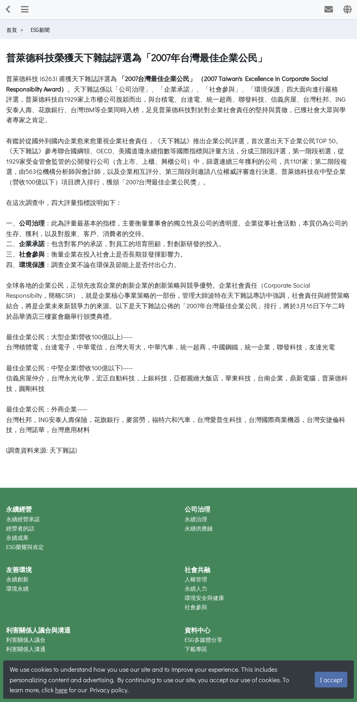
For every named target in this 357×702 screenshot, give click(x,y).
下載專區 (196, 649)
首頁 (11, 30)
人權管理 (196, 579)
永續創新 (17, 579)
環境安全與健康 (204, 598)
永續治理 (196, 519)
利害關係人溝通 (26, 649)
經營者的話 (20, 528)
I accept (331, 679)
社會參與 (196, 607)
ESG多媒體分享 (203, 640)
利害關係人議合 (26, 640)
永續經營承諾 (23, 519)
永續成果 (17, 537)
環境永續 (17, 588)
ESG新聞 (39, 30)
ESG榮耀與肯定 (25, 547)
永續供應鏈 (199, 528)
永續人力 (196, 588)
